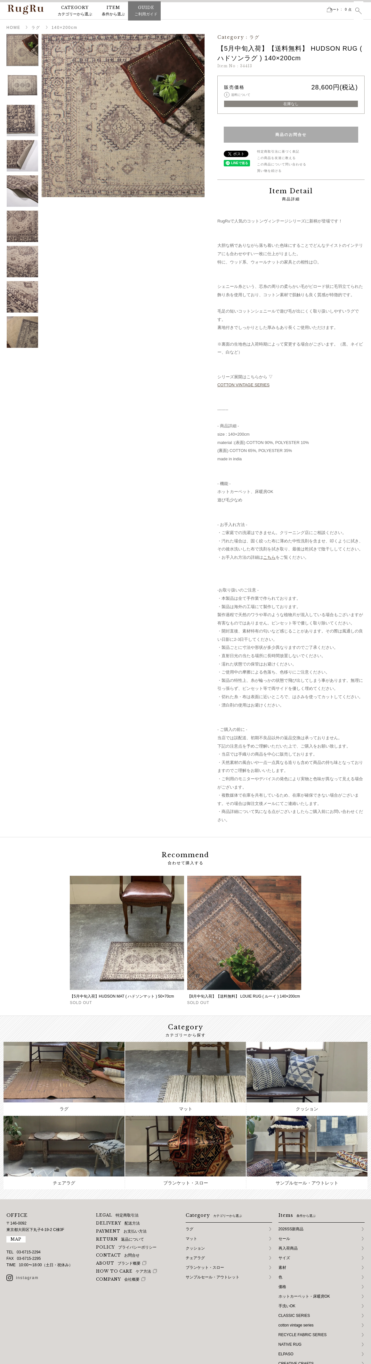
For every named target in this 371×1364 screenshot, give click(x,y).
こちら (269, 557)
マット (191, 1200)
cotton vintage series (296, 1287)
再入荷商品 (288, 1210)
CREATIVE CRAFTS (296, 1325)
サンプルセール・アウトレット (212, 1239)
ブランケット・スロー (205, 1229)
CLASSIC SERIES (294, 1277)
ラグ (35, 27)
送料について (237, 94)
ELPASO (286, 1316)
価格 (282, 1248)
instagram (27, 1239)
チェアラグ (195, 1220)
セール (284, 1200)
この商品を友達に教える (276, 158)
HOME (13, 27)
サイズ (284, 1220)
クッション (195, 1210)
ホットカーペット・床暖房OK (304, 1258)
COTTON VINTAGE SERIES (243, 384)
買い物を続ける (269, 170)
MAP (16, 1201)
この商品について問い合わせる (281, 164)
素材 (282, 1229)
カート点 (333, 9)
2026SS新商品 (291, 1191)
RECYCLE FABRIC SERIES (302, 1296)
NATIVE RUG (290, 1306)
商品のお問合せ (291, 134)
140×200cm (64, 27)
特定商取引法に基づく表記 (278, 151)
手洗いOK (286, 1268)
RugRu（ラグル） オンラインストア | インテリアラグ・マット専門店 (25, 9)
